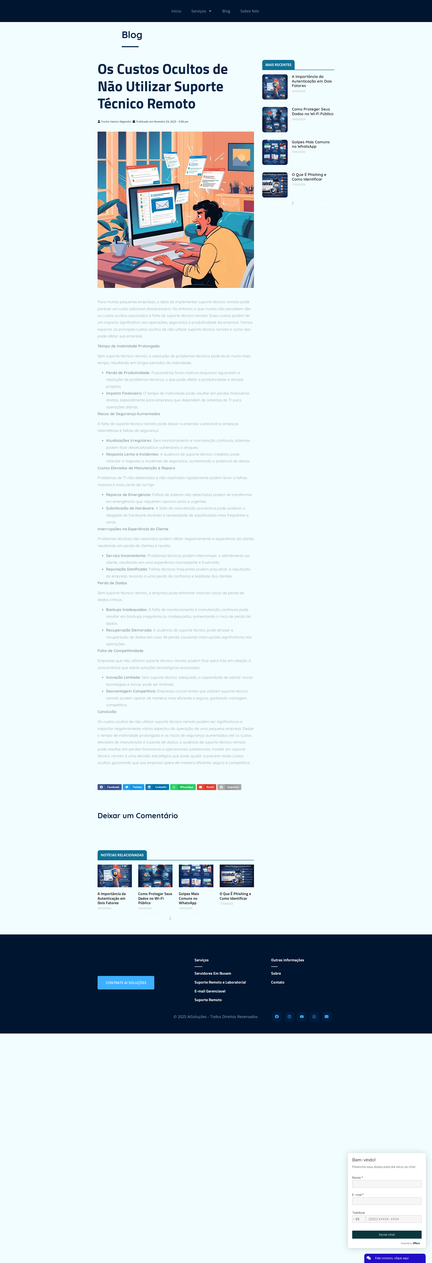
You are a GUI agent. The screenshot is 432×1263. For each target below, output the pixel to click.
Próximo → (200, 918)
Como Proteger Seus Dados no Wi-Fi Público (155, 898)
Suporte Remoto (208, 1000)
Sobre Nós (249, 11)
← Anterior (151, 918)
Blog (226, 11)
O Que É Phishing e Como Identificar (235, 896)
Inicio (176, 11)
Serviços (201, 11)
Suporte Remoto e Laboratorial (220, 982)
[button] (110, 787)
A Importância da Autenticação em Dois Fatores (112, 898)
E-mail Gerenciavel (210, 991)
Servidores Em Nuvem (213, 973)
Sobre (276, 973)
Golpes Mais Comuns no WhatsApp (189, 898)
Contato (277, 982)
